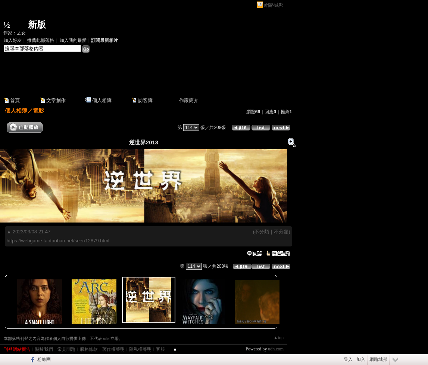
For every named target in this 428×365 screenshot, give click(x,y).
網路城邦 (274, 5)
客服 (160, 349)
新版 (37, 25)
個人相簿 (102, 100)
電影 (38, 110)
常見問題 (66, 349)
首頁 (15, 100)
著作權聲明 (113, 349)
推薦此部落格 (40, 40)
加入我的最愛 (73, 40)
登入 (348, 359)
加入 (360, 359)
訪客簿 (145, 100)
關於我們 (44, 349)
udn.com (276, 349)
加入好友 (13, 40)
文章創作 (56, 100)
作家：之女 (14, 33)
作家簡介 (189, 100)
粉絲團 (44, 359)
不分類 (261, 231)
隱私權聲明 (140, 349)
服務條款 (89, 349)
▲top (279, 337)
